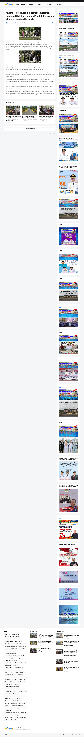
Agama (7, 634)
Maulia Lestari (9, 674)
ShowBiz (14, 703)
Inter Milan (21, 655)
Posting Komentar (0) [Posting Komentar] (30, 128)
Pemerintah (8, 684)
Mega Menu (31, 4)
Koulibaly (16, 663)
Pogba (7, 693)
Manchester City (9, 672)
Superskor (8, 710)
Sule (17, 708)
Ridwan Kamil (9, 698)
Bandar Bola (16, 639)
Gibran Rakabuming (10, 653)
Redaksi (57, 734)
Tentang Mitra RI (76, 734)
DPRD (7, 648)
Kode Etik (63, 734)
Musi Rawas (23, 677)
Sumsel (23, 708)
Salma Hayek (18, 698)
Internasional (9, 658)
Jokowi (7, 660)
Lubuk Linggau (9, 667)
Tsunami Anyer (14, 715)
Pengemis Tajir (20, 689)
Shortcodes (58, 4)
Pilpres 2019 (23, 691)
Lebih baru (7, 133)
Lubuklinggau (19, 667)
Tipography (49, 4)
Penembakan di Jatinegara (12, 686)
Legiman (8, 665)
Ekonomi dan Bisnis (10, 651)
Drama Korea (15, 648)
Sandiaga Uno (17, 701)
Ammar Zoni (15, 634)
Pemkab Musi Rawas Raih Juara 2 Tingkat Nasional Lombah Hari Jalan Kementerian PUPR (71, 669)
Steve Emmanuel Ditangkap (18, 705)
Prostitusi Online (21, 696)
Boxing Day (15, 644)
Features (23, 4)
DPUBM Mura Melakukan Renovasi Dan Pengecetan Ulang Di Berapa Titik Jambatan (29, 118)
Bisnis (7, 644)
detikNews (22, 646)
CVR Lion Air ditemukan (11, 646)
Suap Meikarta (9, 708)
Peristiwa (8, 691)
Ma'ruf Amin (8, 670)
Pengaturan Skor (9, 689)
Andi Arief (8, 636)
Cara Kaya (23, 644)
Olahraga (22, 679)
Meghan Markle (19, 674)
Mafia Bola (17, 670)
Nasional (14, 679)
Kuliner (23, 663)
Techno (23, 712)
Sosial (7, 705)
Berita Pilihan (9, 641)
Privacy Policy (15, 1)
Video (7, 720)
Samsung (8, 701)
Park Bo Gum (21, 682)
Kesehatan (8, 663)
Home (5, 1)
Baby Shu (8, 639)
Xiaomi (13, 720)
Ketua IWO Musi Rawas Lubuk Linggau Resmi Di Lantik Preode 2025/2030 (46, 118)
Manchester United (21, 672)
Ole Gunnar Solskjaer (10, 682)
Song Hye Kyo (22, 703)
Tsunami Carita (9, 717)
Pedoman (69, 734)
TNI (6, 715)
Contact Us (21, 1)
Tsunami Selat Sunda (21, 717)
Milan (7, 677)
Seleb (7, 703)
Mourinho (14, 677)
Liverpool (15, 665)
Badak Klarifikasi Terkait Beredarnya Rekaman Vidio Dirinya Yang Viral (71, 635)
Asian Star (16, 636)
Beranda (7, 10)
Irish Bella (18, 658)
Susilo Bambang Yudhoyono (12, 712)
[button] (75, 4)
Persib (15, 691)
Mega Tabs (40, 4)
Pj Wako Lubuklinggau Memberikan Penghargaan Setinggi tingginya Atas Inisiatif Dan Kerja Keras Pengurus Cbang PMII (72, 643)
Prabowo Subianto (10, 696)
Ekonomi (23, 648)
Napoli (7, 679)
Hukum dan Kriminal (10, 655)
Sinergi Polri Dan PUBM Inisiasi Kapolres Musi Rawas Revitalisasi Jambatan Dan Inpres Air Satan (13, 118)
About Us (9, 1)
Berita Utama (18, 641)
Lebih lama (52, 133)
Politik (14, 693)
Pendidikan (17, 684)
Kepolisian (15, 660)
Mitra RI (10, 734)
